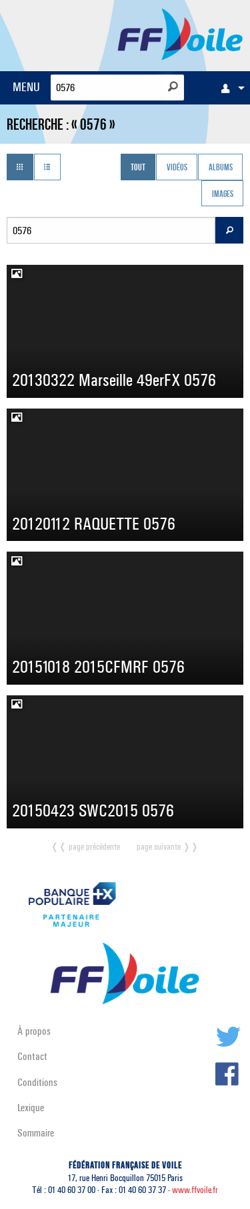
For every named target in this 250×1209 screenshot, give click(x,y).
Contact (32, 1056)
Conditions (37, 1082)
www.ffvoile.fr (195, 1190)
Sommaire (35, 1132)
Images (222, 194)
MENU (26, 86)
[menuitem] (229, 87)
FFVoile (180, 33)
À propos (34, 1031)
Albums (221, 168)
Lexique (30, 1107)
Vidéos (177, 168)
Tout (138, 168)
